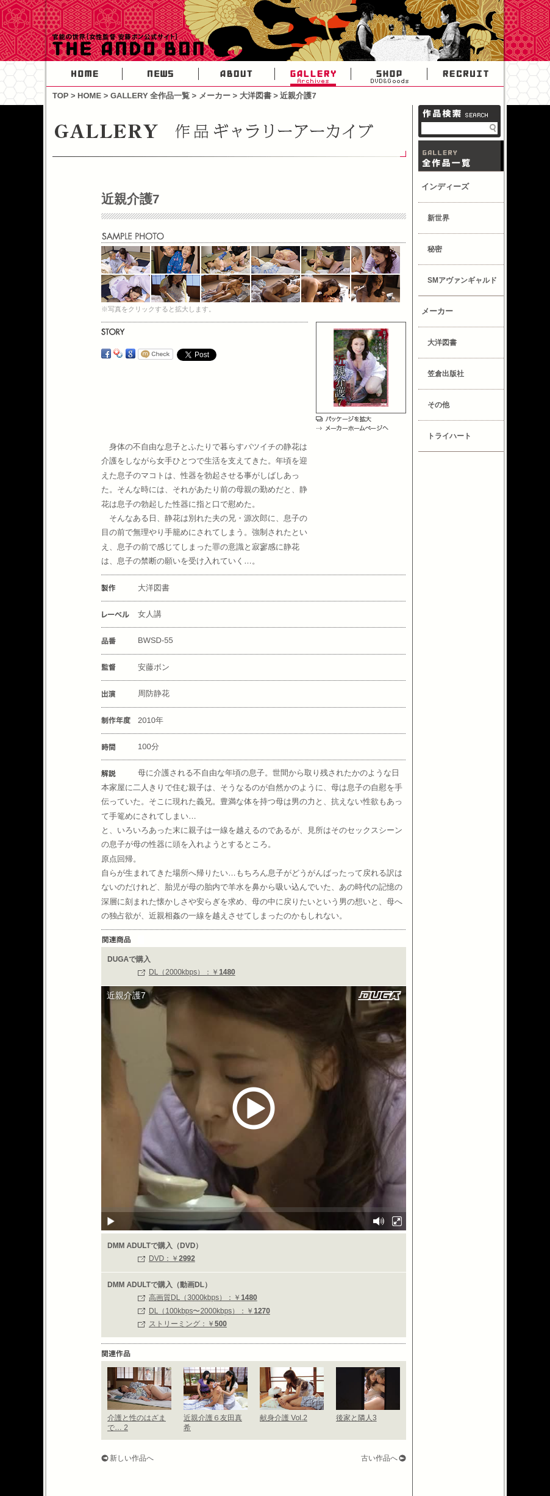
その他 (438, 405)
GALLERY (313, 74)
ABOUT (237, 74)
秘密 (434, 249)
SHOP (389, 74)
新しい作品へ (132, 1458)
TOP (60, 95)
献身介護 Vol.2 (283, 1418)
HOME (84, 74)
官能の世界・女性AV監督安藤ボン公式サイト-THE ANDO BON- (125, 46)
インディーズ (445, 186)
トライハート (449, 436)
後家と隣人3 (356, 1418)
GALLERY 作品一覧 (461, 155)
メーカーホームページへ (352, 428)
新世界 (438, 218)
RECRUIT (465, 74)
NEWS (161, 74)
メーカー (214, 95)
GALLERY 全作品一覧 (150, 95)
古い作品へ (379, 1458)
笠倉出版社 (445, 373)
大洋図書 (255, 95)
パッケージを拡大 (343, 419)
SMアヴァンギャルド (462, 280)
